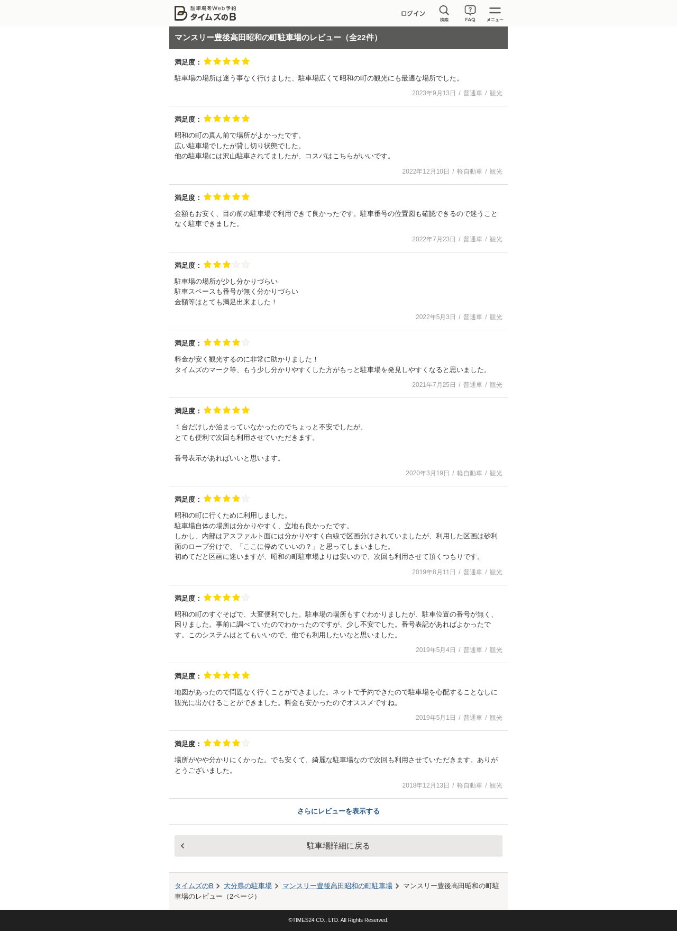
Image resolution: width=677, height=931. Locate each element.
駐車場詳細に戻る (338, 845)
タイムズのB (194, 886)
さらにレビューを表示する (338, 811)
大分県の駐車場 (248, 886)
